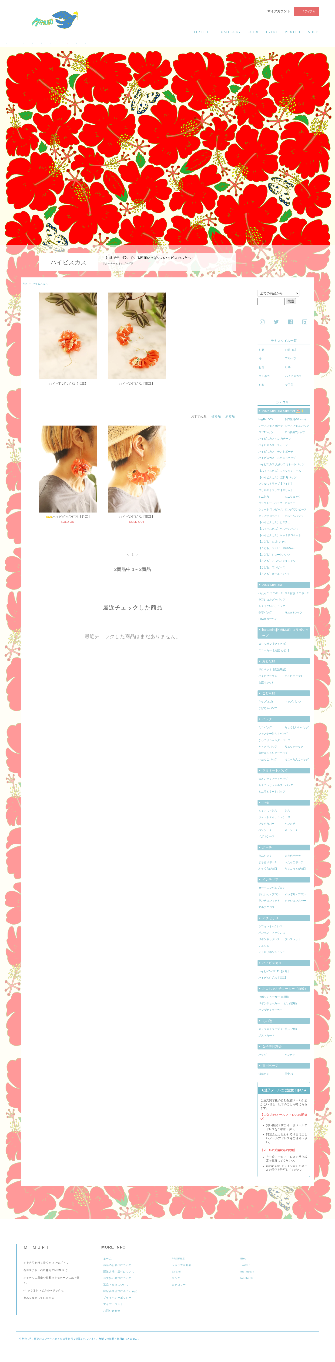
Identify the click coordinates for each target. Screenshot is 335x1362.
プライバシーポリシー (117, 1297)
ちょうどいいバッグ (297, 727)
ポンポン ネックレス (271, 932)
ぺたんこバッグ (267, 759)
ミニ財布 (263, 496)
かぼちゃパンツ (267, 708)
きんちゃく (265, 855)
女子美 (289, 384)
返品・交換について (116, 1284)
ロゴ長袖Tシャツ (295, 432)
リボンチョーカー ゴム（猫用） (278, 1003)
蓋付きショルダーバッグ (273, 753)
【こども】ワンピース (271, 567)
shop (313, 32)
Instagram (247, 1271)
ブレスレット (293, 939)
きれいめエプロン (269, 894)
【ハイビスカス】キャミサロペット (279, 535)
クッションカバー (295, 900)
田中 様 (289, 1074)
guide (254, 32)
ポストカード (266, 1035)
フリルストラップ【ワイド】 (275, 483)
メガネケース (266, 836)
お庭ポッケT (265, 682)
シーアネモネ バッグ (297, 425)
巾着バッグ (265, 612)
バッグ (267, 719)
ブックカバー (266, 823)
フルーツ (290, 358)
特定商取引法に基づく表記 (120, 1291)
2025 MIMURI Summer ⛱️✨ (283, 411)
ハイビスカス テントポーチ (275, 451)
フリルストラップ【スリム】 (275, 490)
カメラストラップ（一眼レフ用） (278, 1029)
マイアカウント (278, 11)
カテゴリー (179, 1284)
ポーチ (267, 847)
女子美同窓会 (272, 1046)
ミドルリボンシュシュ (271, 952)
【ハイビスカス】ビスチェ (274, 522)
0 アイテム (306, 11)
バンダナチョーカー (270, 1010)
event (272, 32)
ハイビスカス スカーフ (273, 445)
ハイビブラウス (267, 676)
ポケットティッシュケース (274, 817)
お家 (261, 384)
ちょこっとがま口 (295, 868)
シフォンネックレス (270, 926)
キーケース (291, 830)
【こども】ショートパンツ (274, 554)
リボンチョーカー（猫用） (274, 997)
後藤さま (263, 1074)
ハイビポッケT (293, 676)
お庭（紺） (292, 349)
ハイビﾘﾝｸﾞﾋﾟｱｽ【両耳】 (137, 384)
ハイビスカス (40, 283)
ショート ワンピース (270, 509)
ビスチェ (290, 503)
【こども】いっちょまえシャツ (277, 561)
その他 (267, 1021)
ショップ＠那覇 (182, 1265)
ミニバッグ (265, 727)
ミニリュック (293, 496)
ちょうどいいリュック (271, 606)
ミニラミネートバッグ (271, 791)
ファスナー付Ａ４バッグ (273, 733)
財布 (287, 811)
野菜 (288, 367)
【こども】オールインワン (274, 574)
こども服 (268, 693)
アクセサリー (272, 918)
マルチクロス (266, 907)
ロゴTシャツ (265, 432)
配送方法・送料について (118, 1271)
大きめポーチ (293, 855)
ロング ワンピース (296, 509)
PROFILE (178, 1258)
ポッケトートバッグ (270, 503)
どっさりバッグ (267, 746)
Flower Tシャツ (293, 612)
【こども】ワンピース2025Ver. (276, 548)
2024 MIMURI (272, 585)
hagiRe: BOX (265, 419)
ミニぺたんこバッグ (297, 759)
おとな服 (268, 661)
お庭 (261, 349)
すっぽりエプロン (295, 894)
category (231, 32)
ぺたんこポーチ (294, 862)
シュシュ (263, 945)
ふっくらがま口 (267, 868)
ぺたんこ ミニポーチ (270, 593)
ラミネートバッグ (275, 770)
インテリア (270, 879)
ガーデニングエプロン (271, 887)
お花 (261, 367)
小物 (265, 802)
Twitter (245, 1265)
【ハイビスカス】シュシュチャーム (279, 471)
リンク (176, 1278)
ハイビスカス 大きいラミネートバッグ (281, 464)
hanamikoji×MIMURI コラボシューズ (285, 632)
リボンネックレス (269, 939)
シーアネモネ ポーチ (270, 425)
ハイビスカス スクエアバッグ (277, 458)
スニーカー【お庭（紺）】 (274, 650)
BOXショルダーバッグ (271, 599)
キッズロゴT (265, 701)
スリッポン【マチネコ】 (273, 644)
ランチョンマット (269, 900)
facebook (246, 1278)
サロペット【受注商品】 (273, 669)
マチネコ (264, 376)
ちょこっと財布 (267, 811)
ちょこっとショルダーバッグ (275, 785)
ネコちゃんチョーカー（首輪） (285, 988)
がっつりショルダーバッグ (274, 740)
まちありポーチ (267, 862)
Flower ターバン (267, 618)
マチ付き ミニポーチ (297, 593)
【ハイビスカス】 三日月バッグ (277, 477)
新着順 (230, 421)
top (25, 283)
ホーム (107, 1258)
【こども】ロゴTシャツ (272, 541)
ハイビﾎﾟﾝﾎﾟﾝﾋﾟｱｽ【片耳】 (68, 384)
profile (293, 32)
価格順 (216, 421)
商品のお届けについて (117, 1265)
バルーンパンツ (294, 516)
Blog (243, 1258)
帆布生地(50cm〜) (295, 419)
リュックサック (294, 746)
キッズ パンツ (293, 701)
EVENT (177, 1271)
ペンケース (265, 830)
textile (204, 32)
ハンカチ (290, 823)
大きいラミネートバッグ (273, 778)
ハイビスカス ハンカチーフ (274, 438)
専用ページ (270, 1065)
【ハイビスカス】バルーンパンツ (278, 528)
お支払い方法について (117, 1278)
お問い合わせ (111, 1310)
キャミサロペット (269, 516)
